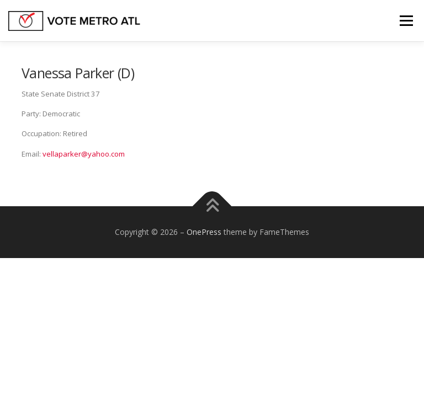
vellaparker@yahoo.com (84, 154)
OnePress (204, 232)
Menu (406, 20)
